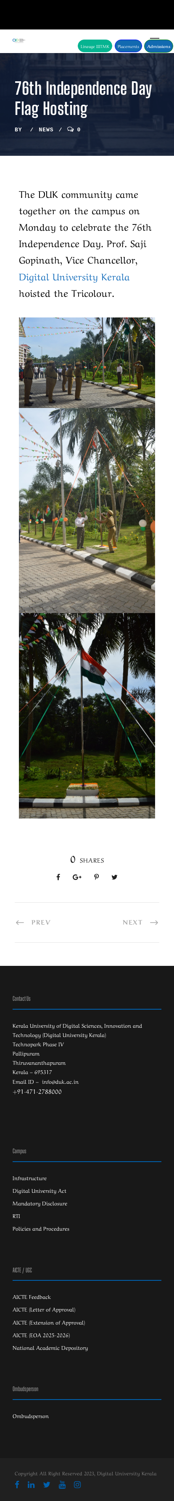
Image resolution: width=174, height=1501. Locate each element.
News (46, 130)
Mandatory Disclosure (40, 1203)
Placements (128, 46)
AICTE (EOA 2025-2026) (41, 1334)
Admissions (158, 46)
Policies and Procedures (41, 1228)
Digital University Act (39, 1190)
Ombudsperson (31, 1415)
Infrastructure (30, 1177)
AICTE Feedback (32, 1296)
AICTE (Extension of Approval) (49, 1322)
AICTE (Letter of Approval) (44, 1309)
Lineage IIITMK (95, 46)
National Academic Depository (50, 1347)
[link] (74, 276)
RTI (16, 1215)
